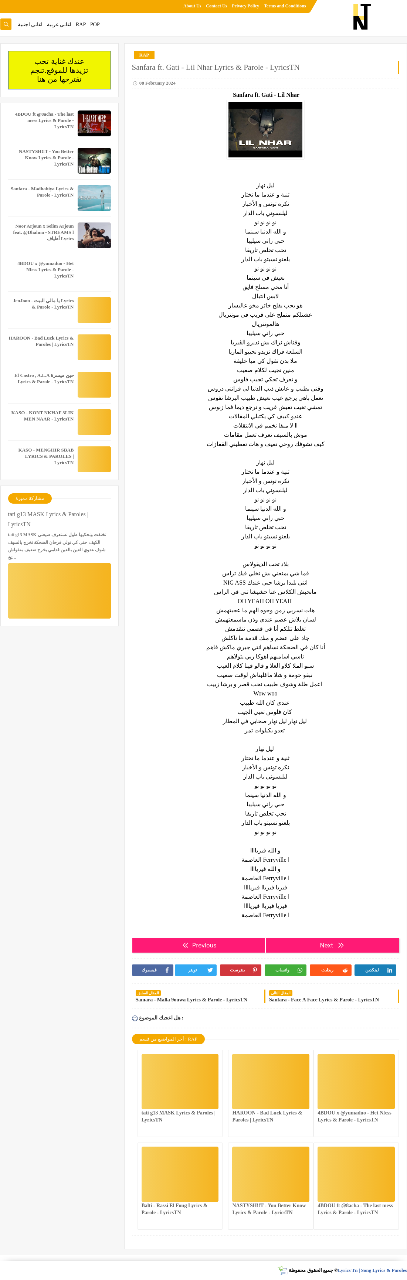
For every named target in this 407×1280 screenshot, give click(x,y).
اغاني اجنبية (30, 24)
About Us (192, 5)
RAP (81, 24)
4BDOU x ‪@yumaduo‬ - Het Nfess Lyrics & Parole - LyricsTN (45, 270)
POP (95, 24)
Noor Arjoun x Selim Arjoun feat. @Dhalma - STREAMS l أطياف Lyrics (43, 232)
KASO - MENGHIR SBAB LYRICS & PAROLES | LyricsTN (46, 456)
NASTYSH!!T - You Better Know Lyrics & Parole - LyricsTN (46, 158)
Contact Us (216, 5)
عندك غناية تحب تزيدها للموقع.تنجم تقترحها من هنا (59, 70)
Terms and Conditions (285, 5)
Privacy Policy (245, 5)
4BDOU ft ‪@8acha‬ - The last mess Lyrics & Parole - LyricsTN (44, 120)
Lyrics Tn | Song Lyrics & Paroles (372, 1270)
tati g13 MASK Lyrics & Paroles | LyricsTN (48, 519)
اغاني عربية (59, 24)
